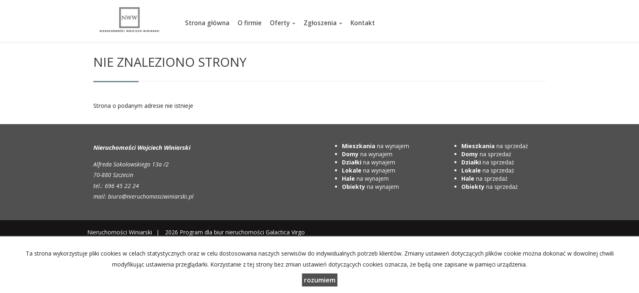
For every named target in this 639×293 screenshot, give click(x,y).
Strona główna (207, 23)
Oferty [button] (282, 23)
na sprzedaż (494, 146)
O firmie (250, 23)
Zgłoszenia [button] (323, 23)
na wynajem (375, 146)
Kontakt (362, 23)
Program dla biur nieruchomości (223, 232)
